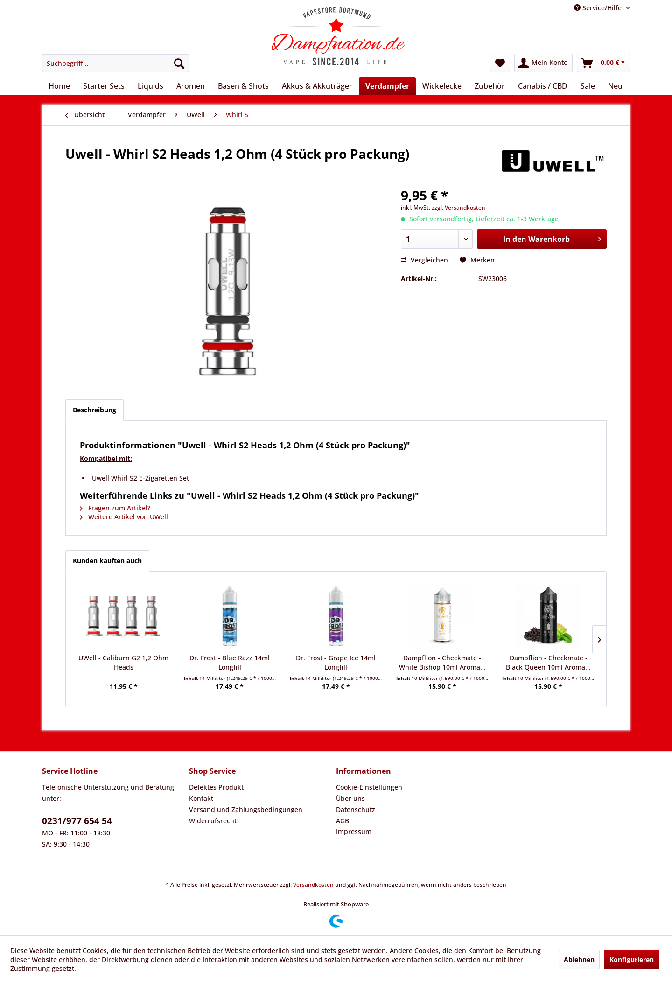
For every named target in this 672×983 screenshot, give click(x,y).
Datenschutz (355, 809)
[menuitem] (115, 63)
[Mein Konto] (543, 63)
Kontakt (201, 798)
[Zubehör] (489, 86)
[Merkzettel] (500, 63)
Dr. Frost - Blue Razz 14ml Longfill (229, 662)
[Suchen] (179, 63)
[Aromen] (190, 86)
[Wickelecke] (442, 86)
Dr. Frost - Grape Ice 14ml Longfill (336, 662)
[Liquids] (150, 86)
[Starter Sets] (104, 86)
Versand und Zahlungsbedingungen (245, 809)
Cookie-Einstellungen (369, 787)
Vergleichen (424, 259)
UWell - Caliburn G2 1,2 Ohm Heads (123, 662)
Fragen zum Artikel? (115, 507)
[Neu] (615, 86)
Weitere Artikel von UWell (124, 516)
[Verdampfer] (387, 86)
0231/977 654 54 (77, 821)
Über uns (350, 798)
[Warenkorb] (603, 63)
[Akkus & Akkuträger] (317, 86)
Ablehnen (579, 959)
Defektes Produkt (216, 787)
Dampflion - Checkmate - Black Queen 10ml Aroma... (548, 662)
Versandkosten (313, 885)
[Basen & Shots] (243, 86)
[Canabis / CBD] (542, 86)
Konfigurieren (631, 959)
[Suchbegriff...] (115, 63)
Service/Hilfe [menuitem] (598, 7)
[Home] (59, 86)
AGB (342, 820)
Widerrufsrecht (213, 820)
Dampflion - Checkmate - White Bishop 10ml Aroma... (442, 662)
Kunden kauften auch (107, 560)
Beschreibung (94, 409)
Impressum (353, 831)
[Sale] (588, 86)
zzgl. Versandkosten (458, 208)
